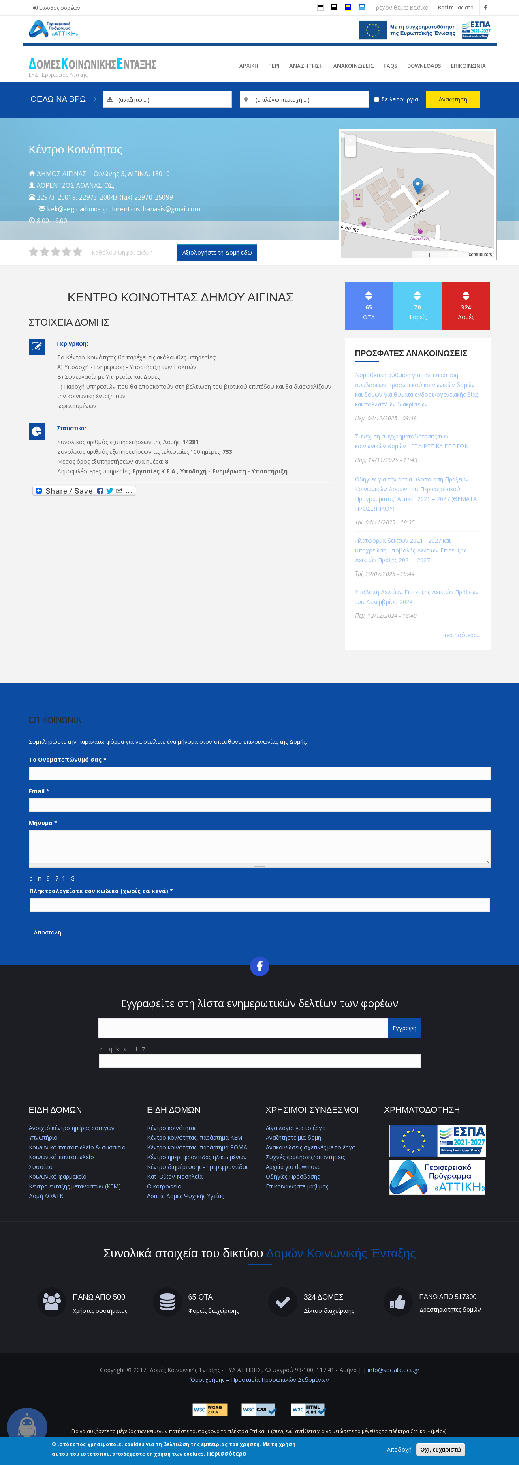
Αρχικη (248, 65)
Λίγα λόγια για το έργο (296, 1128)
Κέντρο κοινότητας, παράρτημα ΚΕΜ (194, 1137)
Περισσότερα (227, 1453)
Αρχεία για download (293, 1167)
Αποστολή (47, 932)
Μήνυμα (43, 823)
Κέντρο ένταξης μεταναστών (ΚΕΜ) (75, 1186)
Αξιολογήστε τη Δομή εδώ (217, 252)
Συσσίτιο (41, 1167)
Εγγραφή (404, 1028)
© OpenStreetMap (450, 254)
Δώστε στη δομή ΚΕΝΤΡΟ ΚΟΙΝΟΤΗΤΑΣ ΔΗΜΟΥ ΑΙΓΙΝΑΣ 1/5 (33, 252)
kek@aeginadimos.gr (78, 209)
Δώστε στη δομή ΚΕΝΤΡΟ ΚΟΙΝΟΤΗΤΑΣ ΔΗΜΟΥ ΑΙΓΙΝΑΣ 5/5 (77, 252)
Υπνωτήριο (43, 1137)
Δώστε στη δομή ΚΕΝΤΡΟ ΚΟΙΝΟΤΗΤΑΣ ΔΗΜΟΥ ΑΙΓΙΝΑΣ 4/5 (66, 252)
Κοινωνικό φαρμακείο (58, 1176)
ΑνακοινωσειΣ (353, 65)
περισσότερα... (462, 635)
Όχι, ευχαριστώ (440, 1449)
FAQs (390, 65)
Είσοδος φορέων (59, 7)
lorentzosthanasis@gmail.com (156, 209)
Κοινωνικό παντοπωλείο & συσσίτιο (77, 1147)
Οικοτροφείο (164, 1186)
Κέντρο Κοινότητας (76, 149)
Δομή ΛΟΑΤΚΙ (47, 1196)
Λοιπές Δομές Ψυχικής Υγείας (185, 1196)
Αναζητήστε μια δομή (293, 1137)
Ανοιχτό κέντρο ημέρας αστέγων (72, 1128)
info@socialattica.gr (393, 1370)
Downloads (424, 65)
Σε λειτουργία (399, 99)
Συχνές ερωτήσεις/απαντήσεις (305, 1157)
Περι (274, 65)
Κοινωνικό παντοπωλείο (61, 1157)
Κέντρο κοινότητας (171, 1128)
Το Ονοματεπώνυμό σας (68, 759)
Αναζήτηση (453, 99)
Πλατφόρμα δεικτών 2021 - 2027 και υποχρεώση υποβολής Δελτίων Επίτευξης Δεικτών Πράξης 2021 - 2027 (410, 550)
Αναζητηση (306, 65)
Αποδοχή (399, 1449)
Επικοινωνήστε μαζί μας (297, 1186)
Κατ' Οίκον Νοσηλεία (175, 1176)
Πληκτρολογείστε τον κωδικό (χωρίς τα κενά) (101, 891)
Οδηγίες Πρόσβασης (293, 1176)
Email (39, 791)
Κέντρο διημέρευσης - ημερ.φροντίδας (197, 1167)
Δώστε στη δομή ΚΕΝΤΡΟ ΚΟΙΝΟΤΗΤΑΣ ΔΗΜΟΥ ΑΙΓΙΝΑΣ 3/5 (55, 252)
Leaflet (421, 254)
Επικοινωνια (468, 65)
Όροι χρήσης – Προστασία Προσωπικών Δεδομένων (259, 1379)
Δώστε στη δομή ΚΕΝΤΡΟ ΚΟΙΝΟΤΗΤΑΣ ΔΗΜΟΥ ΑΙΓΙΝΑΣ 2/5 (44, 252)
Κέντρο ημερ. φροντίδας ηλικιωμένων (197, 1157)
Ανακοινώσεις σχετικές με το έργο (311, 1147)
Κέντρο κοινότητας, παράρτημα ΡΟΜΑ (197, 1147)
